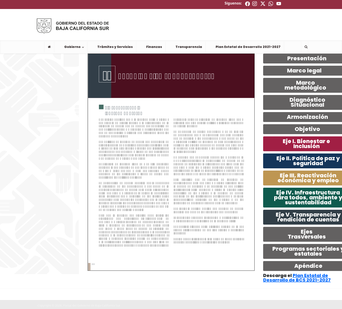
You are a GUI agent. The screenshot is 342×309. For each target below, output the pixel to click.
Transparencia (189, 47)
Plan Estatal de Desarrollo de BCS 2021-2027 (297, 277)
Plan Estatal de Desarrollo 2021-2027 (248, 47)
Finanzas (154, 47)
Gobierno (72, 47)
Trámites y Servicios (115, 47)
